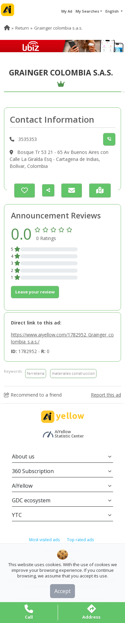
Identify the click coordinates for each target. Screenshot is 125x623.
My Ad (66, 11)
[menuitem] (7, 28)
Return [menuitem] (22, 28)
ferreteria (35, 373)
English (112, 11)
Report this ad (106, 395)
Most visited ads (44, 540)
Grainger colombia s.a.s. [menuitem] (58, 28)
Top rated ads (80, 540)
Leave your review (35, 292)
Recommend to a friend (33, 395)
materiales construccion (73, 373)
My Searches (87, 11)
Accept (62, 591)
